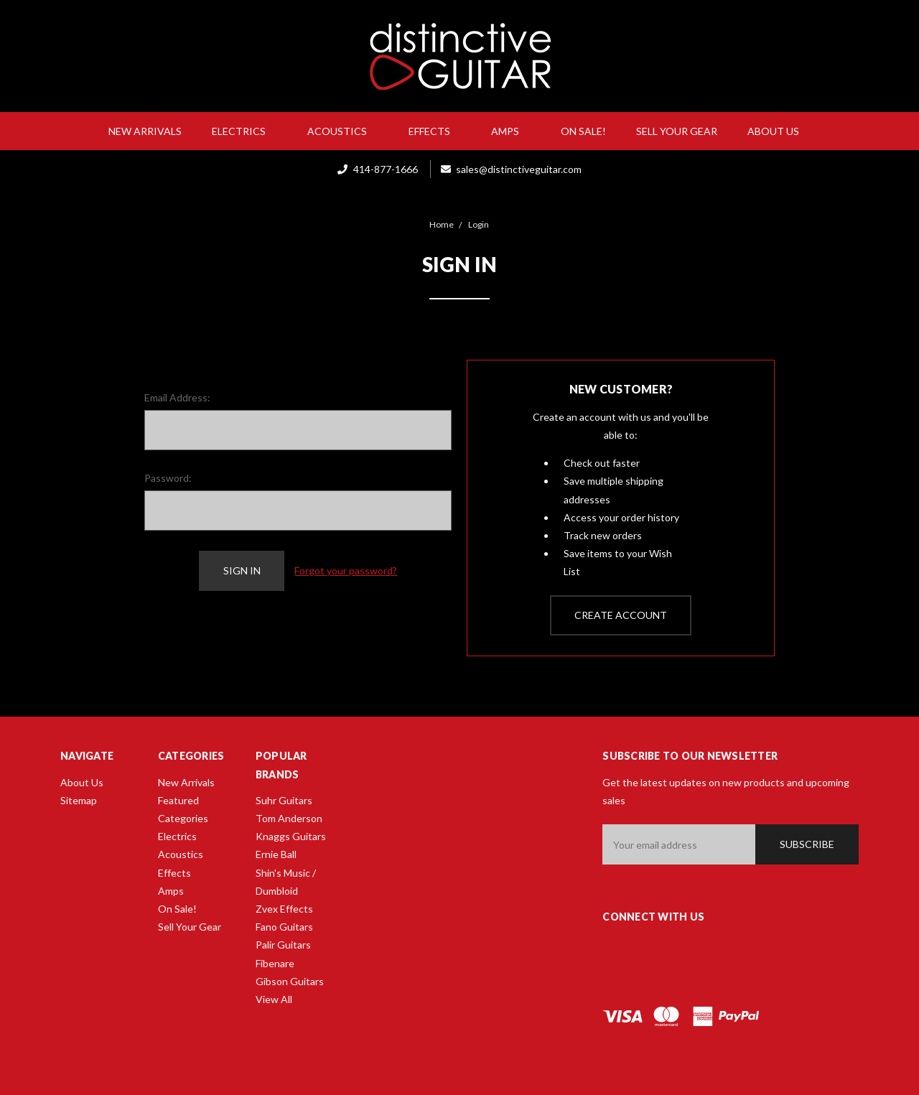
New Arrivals (145, 131)
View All (274, 999)
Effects (435, 131)
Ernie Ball (276, 854)
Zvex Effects (284, 909)
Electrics (244, 131)
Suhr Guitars (284, 800)
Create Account (620, 615)
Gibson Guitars (290, 981)
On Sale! (583, 131)
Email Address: (177, 397)
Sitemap (78, 800)
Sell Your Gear (676, 131)
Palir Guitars (283, 944)
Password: (168, 478)
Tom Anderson (289, 818)
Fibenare (275, 963)
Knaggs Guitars (291, 836)
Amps (511, 131)
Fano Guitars (284, 927)
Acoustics (342, 131)
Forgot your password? (345, 570)
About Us (779, 131)
